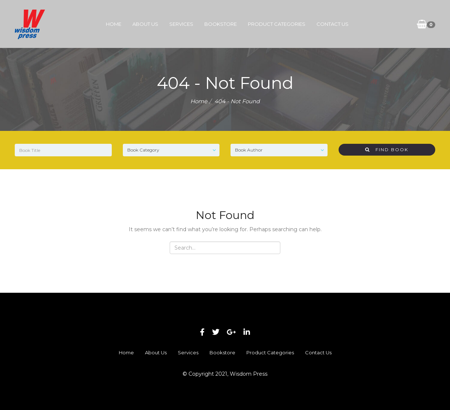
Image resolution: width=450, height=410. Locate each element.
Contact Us (332, 24)
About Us (145, 24)
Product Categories (276, 24)
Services (181, 24)
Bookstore (220, 24)
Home (113, 24)
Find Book (386, 149)
